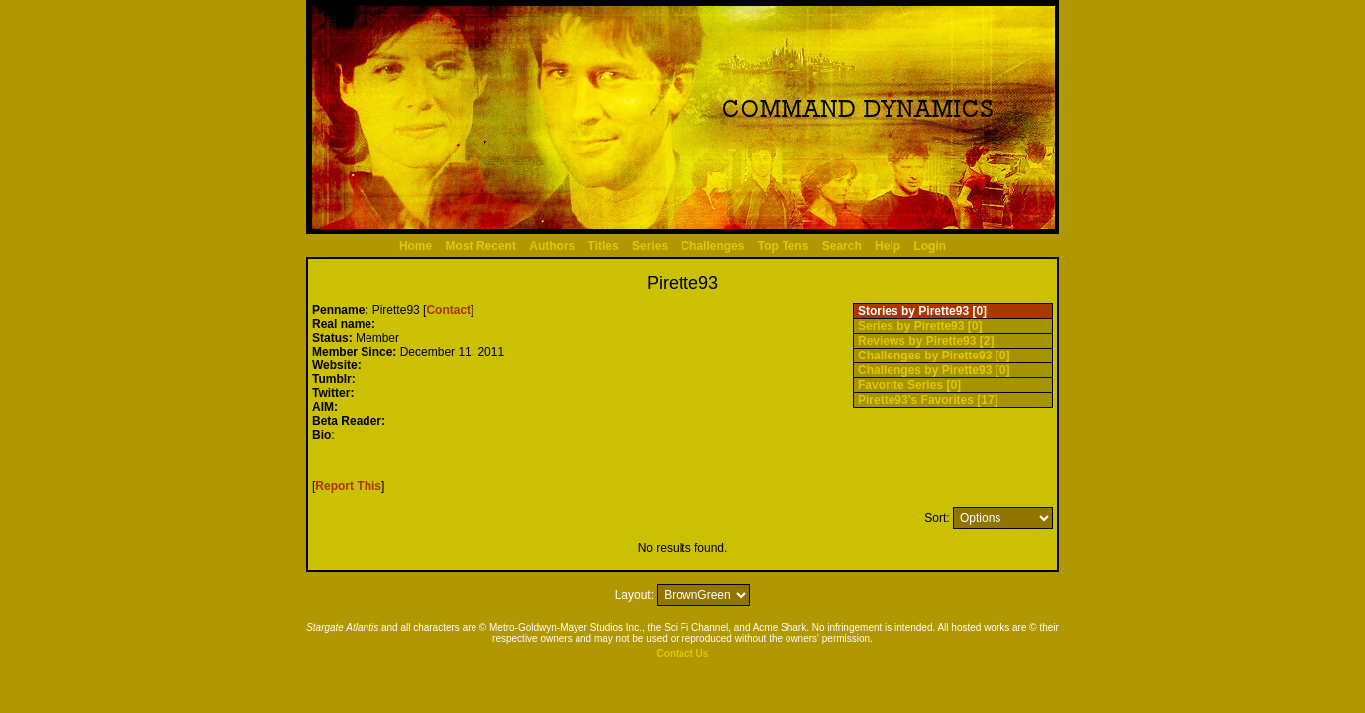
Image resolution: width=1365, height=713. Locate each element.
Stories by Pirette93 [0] (922, 311)
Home (415, 246)
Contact (448, 310)
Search (842, 246)
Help (887, 246)
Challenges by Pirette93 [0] (933, 355)
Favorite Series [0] (909, 385)
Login (929, 246)
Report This (348, 486)
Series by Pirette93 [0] (920, 326)
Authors (552, 246)
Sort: (936, 518)
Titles (603, 246)
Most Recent (481, 246)
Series (650, 246)
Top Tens (783, 246)
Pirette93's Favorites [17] (928, 400)
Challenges (712, 246)
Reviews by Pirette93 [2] (926, 341)
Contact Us (683, 653)
